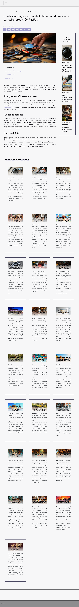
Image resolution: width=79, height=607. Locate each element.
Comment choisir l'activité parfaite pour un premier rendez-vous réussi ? (39, 314)
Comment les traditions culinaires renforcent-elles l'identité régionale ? (67, 126)
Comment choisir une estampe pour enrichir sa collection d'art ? (64, 313)
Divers (10, 12)
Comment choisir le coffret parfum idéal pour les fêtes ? (39, 266)
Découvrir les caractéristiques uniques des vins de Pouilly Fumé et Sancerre (39, 409)
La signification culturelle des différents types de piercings (15, 455)
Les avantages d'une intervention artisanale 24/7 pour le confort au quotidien (64, 267)
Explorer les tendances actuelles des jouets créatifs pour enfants (39, 361)
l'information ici (8, 108)
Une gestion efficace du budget (13, 71)
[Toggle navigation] (5, 3)
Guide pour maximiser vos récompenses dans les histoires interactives (39, 456)
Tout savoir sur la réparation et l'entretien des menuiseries (15, 502)
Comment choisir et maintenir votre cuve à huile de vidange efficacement (67, 66)
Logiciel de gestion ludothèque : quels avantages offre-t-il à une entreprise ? (39, 502)
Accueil (5, 12)
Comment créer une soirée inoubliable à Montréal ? (15, 312)
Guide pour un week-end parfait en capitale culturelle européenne (15, 409)
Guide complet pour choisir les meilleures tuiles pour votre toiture (63, 455)
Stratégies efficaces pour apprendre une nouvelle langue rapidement (63, 409)
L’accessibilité (9, 78)
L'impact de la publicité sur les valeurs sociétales (64, 501)
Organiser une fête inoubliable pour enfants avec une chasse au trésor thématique (63, 220)
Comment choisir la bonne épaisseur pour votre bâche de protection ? (67, 96)
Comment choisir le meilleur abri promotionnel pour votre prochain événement (63, 361)
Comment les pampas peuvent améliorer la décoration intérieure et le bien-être (15, 550)
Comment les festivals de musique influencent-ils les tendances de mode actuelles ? (15, 221)
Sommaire (10, 67)
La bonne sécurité (10, 74)
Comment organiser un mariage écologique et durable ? (15, 360)
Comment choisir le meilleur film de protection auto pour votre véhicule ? (15, 267)
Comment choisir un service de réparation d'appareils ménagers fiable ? (39, 220)
